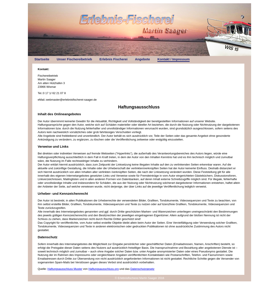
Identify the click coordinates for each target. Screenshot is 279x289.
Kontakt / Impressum (173, 59)
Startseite (41, 59)
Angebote (142, 59)
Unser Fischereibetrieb (74, 59)
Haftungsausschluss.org (103, 268)
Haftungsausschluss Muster (65, 268)
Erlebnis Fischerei (113, 59)
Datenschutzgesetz (142, 268)
